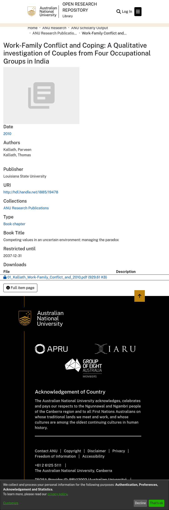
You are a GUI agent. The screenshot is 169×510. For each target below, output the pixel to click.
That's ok (156, 503)
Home (33, 28)
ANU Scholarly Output (89, 28)
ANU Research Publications (54, 33)
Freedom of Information (55, 456)
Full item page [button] (20, 288)
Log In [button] (127, 11)
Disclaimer (96, 451)
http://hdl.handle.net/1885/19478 (30, 192)
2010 (7, 134)
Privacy (118, 451)
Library (67, 16)
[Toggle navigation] (138, 11)
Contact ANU (46, 451)
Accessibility (93, 456)
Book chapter (14, 224)
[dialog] (84, 495)
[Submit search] (118, 11)
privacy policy (57, 494)
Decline (140, 503)
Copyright (72, 451)
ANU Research (54, 28)
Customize (10, 503)
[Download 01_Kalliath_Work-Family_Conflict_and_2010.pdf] (55, 277)
